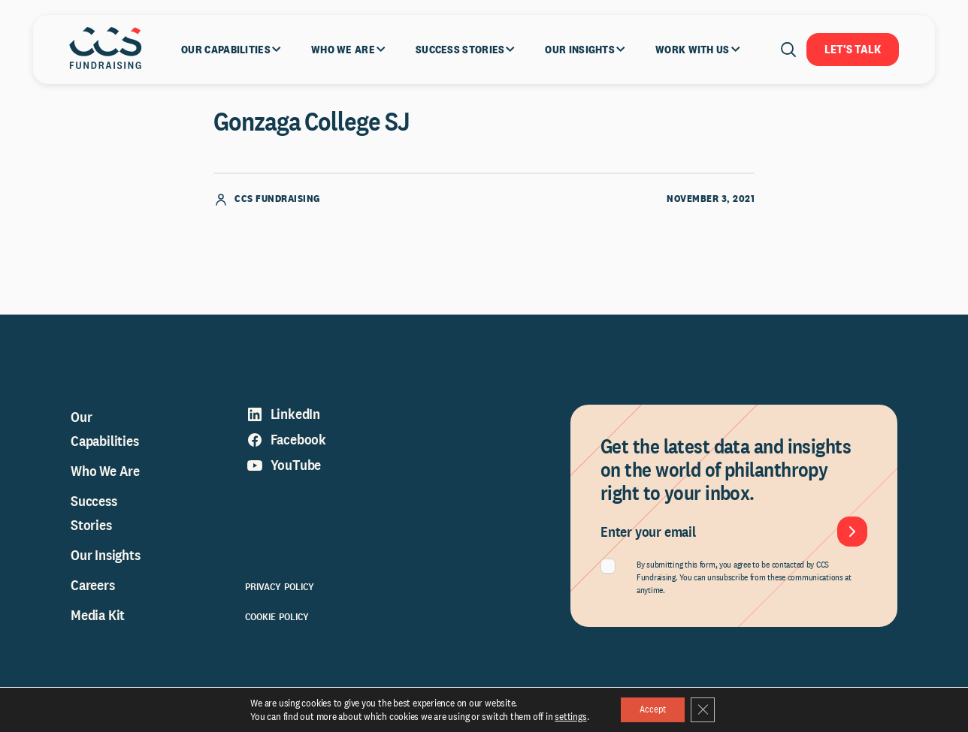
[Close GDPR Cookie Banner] (707, 708)
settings (564, 715)
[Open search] (788, 50)
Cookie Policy (277, 631)
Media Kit (98, 630)
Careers (93, 600)
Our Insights (106, 570)
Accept (651, 708)
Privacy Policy (280, 601)
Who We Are (105, 486)
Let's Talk (852, 49)
